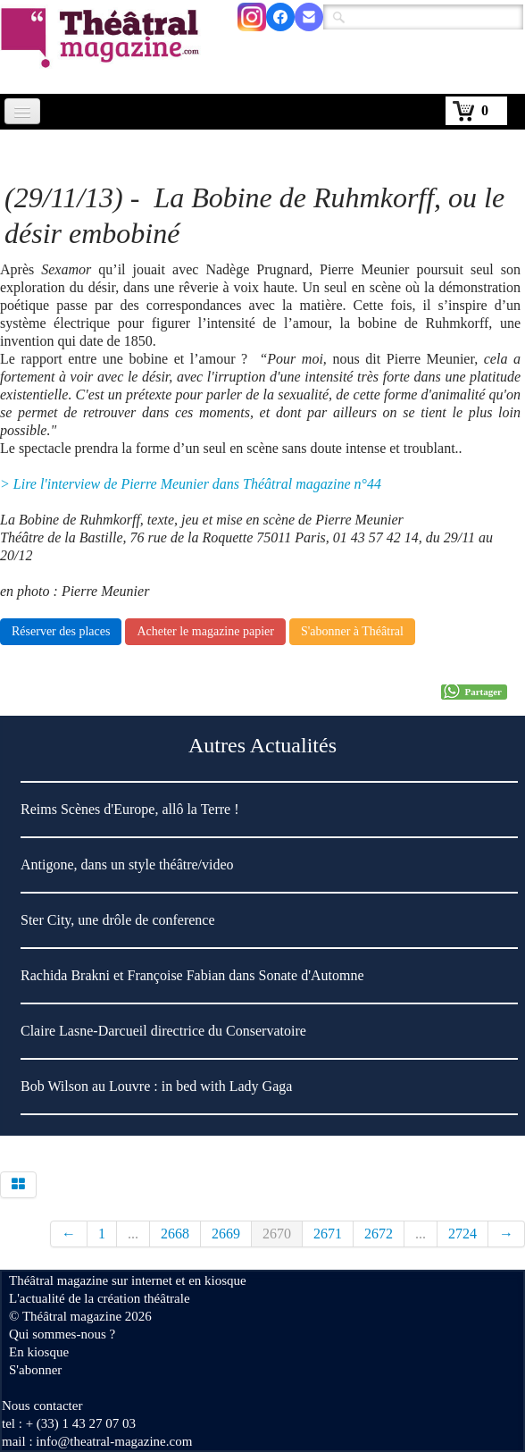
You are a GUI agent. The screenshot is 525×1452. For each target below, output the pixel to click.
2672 (378, 1233)
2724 (462, 1233)
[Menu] (22, 111)
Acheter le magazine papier (205, 631)
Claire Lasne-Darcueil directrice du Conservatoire (163, 1030)
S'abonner (35, 1370)
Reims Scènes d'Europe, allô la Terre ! (130, 809)
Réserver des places (61, 631)
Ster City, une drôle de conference (118, 919)
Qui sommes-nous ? (62, 1334)
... (133, 1233)
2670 (276, 1233)
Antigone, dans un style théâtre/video (127, 864)
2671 (327, 1233)
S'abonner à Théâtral (352, 631)
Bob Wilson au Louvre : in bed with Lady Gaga (156, 1086)
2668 (175, 1233)
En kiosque (39, 1352)
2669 (226, 1233)
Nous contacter (42, 1405)
